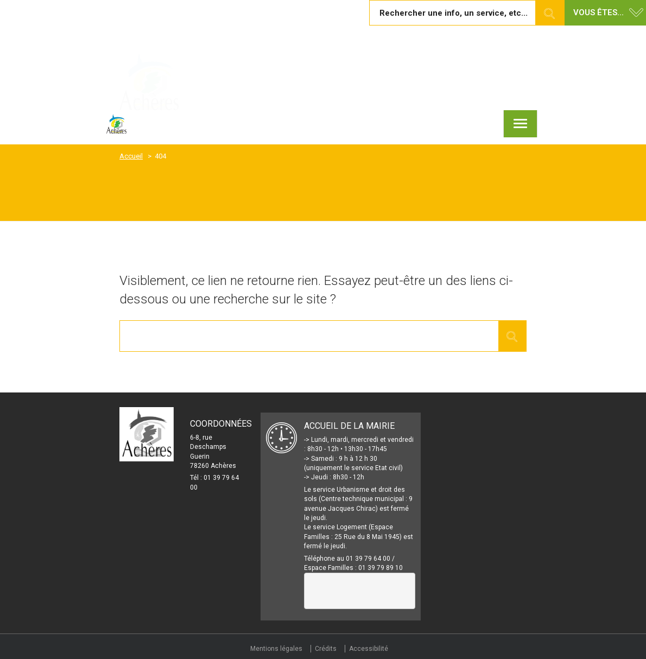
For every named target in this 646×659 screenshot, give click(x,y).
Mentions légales (276, 648)
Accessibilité (368, 648)
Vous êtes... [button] (598, 12)
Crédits (326, 648)
